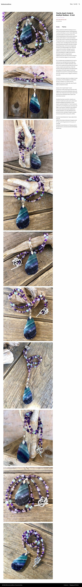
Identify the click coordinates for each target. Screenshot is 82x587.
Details (58, 26)
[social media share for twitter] (3, 17)
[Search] (79, 4)
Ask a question (59, 21)
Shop (71, 4)
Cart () (75, 4)
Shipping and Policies (74, 585)
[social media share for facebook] (3, 13)
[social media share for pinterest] (3, 20)
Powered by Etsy (18, 585)
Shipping (64, 26)
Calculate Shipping (60, 17)
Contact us (66, 585)
